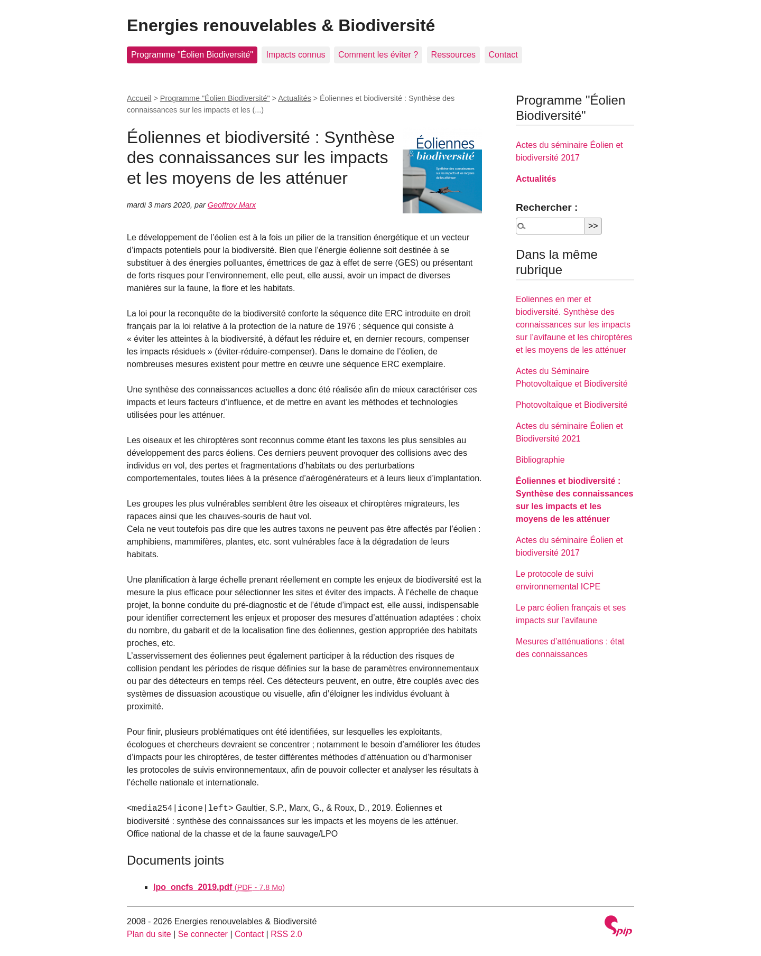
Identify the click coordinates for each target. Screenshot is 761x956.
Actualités (294, 98)
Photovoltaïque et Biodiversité (572, 404)
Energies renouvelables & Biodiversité (281, 25)
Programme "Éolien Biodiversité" (192, 54)
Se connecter (203, 934)
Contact (503, 54)
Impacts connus (295, 54)
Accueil (139, 98)
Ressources (453, 54)
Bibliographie (540, 459)
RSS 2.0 (286, 934)
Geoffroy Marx (232, 205)
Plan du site (149, 934)
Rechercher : (547, 207)
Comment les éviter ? (378, 54)
